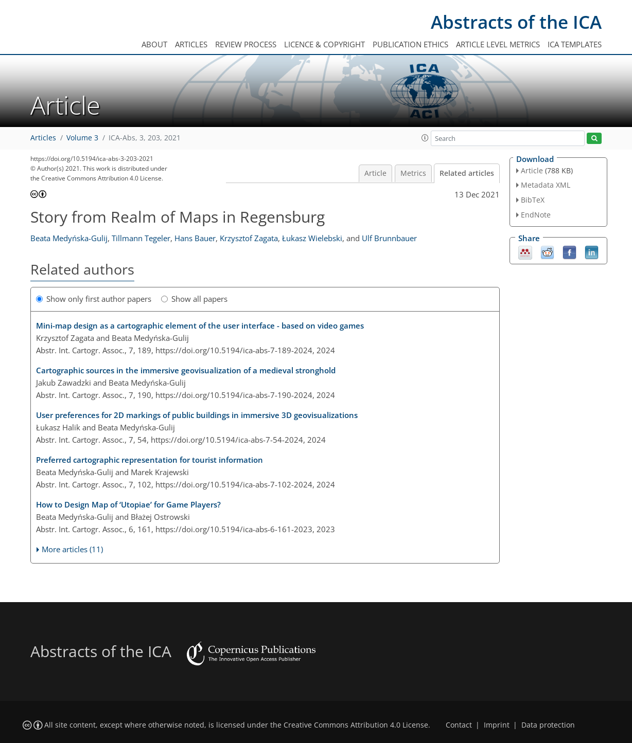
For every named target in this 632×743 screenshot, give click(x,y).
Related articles (467, 173)
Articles (191, 44)
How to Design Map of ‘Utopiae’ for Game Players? (128, 504)
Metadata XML (545, 185)
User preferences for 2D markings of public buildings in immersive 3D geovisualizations (197, 415)
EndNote (536, 215)
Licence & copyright (324, 44)
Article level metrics (498, 44)
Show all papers (194, 299)
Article (375, 173)
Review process (245, 44)
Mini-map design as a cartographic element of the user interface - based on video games (200, 325)
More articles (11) (72, 549)
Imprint (497, 725)
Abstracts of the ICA (516, 22)
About (154, 44)
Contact (459, 725)
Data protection (548, 725)
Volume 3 (82, 137)
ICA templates (575, 44)
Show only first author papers (93, 299)
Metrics (413, 173)
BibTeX (533, 200)
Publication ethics (410, 44)
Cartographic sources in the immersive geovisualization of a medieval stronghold (186, 370)
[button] (425, 137)
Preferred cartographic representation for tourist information (149, 460)
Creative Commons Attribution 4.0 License (356, 725)
